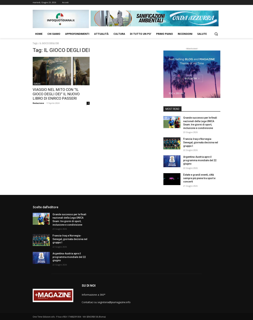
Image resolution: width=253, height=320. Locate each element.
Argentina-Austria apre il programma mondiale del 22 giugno (199, 160)
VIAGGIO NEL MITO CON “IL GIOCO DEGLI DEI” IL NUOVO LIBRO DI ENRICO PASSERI (56, 94)
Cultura (37, 83)
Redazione (38, 103)
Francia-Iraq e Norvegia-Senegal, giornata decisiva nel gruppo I (200, 142)
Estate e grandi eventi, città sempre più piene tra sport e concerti (199, 178)
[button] (216, 34)
